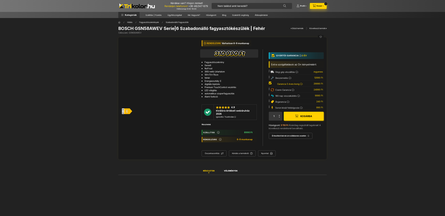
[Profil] (301, 6)
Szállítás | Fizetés (154, 15)
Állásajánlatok (261, 15)
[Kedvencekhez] (321, 37)
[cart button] (318, 6)
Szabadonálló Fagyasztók (177, 22)
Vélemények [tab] (231, 171)
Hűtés (129, 22)
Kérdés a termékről (240, 153)
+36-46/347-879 (198, 6)
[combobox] (252, 6)
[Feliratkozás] (290, 136)
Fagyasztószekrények (149, 22)
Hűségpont (211, 15)
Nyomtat (265, 153)
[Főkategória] (119, 22)
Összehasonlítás (212, 153)
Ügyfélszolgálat (175, 15)
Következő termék (317, 28)
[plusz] (279, 115)
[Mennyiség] (274, 116)
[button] (129, 15)
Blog (224, 15)
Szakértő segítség (240, 15)
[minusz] (279, 117)
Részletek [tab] (209, 171)
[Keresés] (284, 6)
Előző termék (297, 28)
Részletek (206, 124)
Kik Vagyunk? (194, 15)
